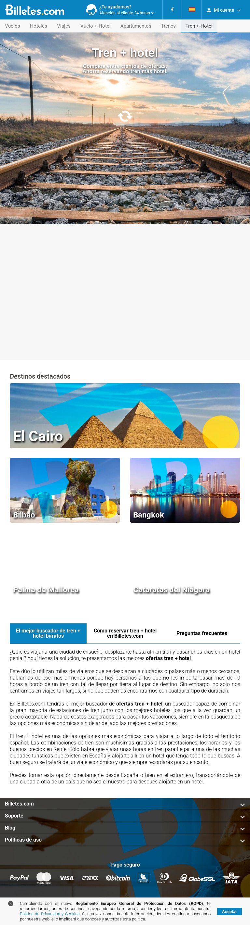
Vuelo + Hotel (95, 26)
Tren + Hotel (199, 26)
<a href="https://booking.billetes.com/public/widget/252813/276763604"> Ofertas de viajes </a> (125, 337)
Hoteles (38, 26)
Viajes (64, 26)
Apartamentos (135, 26)
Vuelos (12, 26)
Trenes (168, 26)
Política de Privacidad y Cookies (50, 913)
